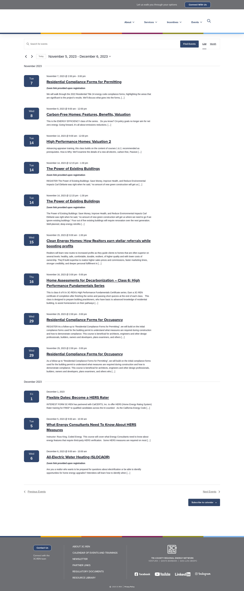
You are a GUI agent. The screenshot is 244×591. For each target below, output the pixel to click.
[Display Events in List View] (204, 44)
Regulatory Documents (88, 571)
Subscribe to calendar (202, 502)
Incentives (173, 21)
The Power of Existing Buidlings (73, 168)
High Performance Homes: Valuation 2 (79, 141)
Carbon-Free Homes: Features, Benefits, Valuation (89, 114)
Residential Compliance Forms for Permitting (84, 82)
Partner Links (81, 565)
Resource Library (84, 577)
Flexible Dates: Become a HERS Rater (78, 397)
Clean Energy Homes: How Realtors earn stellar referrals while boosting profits (99, 243)
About (128, 21)
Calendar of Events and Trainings (95, 552)
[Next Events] (32, 56)
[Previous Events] (26, 56)
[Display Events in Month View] (213, 44)
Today (41, 56)
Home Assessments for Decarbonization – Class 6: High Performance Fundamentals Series (93, 283)
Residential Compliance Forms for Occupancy (85, 320)
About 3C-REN (81, 546)
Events (195, 21)
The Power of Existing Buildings (73, 201)
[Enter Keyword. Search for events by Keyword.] (102, 44)
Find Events (189, 44)
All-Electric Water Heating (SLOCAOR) (78, 457)
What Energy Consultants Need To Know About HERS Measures (91, 427)
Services (149, 21)
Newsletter (80, 559)
